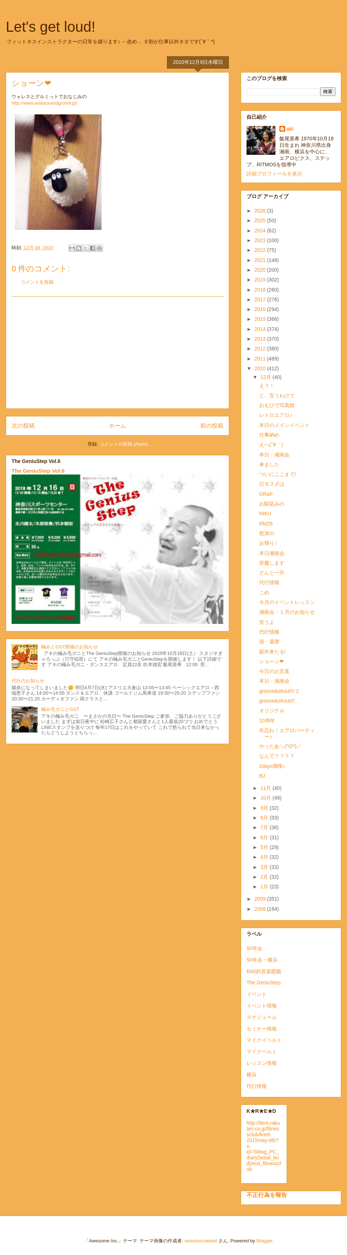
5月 (265, 847)
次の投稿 (23, 426)
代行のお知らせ (28, 680)
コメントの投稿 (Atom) (123, 444)
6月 (265, 837)
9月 (265, 808)
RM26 (266, 523)
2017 (260, 299)
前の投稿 (211, 426)
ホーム (117, 426)
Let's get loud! (50, 27)
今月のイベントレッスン (287, 602)
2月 (265, 877)
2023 (260, 240)
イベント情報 (262, 1006)
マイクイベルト (264, 1040)
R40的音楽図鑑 (264, 971)
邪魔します (271, 563)
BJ (262, 776)
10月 (266, 798)
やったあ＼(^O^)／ (280, 746)
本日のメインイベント (284, 425)
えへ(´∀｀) (271, 444)
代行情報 (269, 582)
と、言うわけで (277, 395)
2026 (260, 211)
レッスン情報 (262, 1063)
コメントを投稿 (37, 282)
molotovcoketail (201, 1240)
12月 (266, 377)
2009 (260, 899)
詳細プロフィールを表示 (274, 173)
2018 (260, 290)
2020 (260, 270)
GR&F (266, 494)
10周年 (267, 720)
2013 (260, 339)
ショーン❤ (271, 661)
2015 (260, 319)
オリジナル (271, 710)
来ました (269, 464)
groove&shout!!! (277, 701)
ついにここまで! (277, 474)
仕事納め (269, 435)
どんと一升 (271, 573)
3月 (265, 867)
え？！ (266, 386)
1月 (265, 886)
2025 (260, 220)
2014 (260, 329)
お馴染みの (271, 504)
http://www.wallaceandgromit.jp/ (44, 103)
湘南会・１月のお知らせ (287, 612)
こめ (264, 592)
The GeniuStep (263, 982)
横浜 (252, 1074)
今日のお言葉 (274, 671)
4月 (265, 857)
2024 (260, 230)
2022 (260, 250)
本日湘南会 (271, 553)
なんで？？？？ (277, 756)
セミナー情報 (262, 1029)
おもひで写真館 (277, 405)
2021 (260, 260)
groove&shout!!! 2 (279, 691)
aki (290, 129)
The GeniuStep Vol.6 (38, 471)
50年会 (254, 948)
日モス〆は (271, 484)
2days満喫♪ (272, 766)
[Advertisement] (117, 352)
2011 (260, 359)
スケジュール (262, 1017)
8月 (265, 818)
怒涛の (266, 533)
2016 (260, 309)
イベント (257, 994)
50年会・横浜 (262, 960)
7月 (265, 827)
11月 (266, 788)
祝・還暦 (269, 641)
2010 (260, 368)
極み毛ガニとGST (60, 709)
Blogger (264, 1240)
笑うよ (266, 622)
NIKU (265, 513)
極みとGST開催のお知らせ (69, 647)
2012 (260, 348)
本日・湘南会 (274, 455)
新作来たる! (272, 652)
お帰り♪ (268, 543)
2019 (260, 280)
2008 (260, 909)
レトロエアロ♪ (275, 415)
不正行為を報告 (267, 1194)
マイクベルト (262, 1051)
